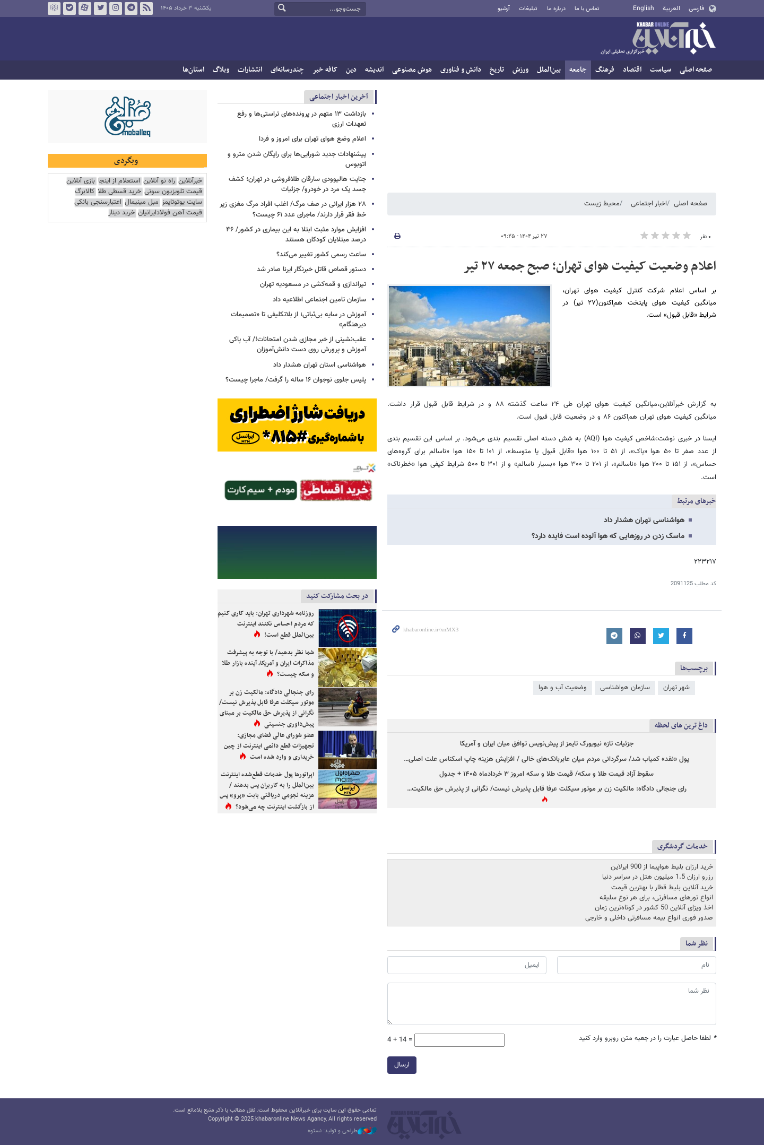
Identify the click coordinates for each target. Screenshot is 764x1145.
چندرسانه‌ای (287, 70)
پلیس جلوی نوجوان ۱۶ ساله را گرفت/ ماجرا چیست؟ (295, 380)
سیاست (660, 70)
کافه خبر (324, 70)
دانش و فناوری (460, 70)
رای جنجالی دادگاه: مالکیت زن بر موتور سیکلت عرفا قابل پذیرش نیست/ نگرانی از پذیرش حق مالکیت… (547, 789)
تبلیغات (528, 8)
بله (69, 8)
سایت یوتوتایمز (182, 202)
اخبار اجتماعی (649, 203)
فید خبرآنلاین (146, 8)
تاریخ (497, 70)
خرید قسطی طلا (119, 192)
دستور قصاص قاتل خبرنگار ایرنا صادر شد (311, 269)
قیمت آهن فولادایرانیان (170, 213)
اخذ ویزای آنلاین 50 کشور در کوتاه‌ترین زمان (654, 908)
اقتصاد (632, 70)
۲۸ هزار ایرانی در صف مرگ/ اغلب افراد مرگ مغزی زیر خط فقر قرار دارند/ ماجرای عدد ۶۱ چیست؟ (293, 209)
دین (351, 70)
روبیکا (54, 8)
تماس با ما (587, 8)
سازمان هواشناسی (625, 687)
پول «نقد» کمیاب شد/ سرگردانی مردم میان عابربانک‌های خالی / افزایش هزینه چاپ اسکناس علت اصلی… (546, 759)
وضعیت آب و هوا (563, 687)
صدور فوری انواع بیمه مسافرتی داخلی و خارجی (649, 918)
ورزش (520, 70)
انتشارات (250, 70)
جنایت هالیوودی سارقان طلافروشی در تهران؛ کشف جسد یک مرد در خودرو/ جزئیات (297, 184)
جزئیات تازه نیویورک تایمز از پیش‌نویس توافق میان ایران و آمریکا (546, 744)
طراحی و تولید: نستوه (342, 1131)
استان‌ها (193, 70)
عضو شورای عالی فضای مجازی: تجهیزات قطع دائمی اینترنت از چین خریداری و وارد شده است (269, 746)
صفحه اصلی (696, 70)
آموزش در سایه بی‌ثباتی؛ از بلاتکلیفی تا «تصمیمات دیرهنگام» (298, 319)
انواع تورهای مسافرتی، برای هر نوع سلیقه (656, 897)
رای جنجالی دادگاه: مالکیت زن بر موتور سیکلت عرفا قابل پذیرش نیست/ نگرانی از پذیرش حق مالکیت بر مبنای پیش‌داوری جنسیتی (266, 708)
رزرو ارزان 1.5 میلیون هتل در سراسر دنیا (657, 877)
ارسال (402, 1065)
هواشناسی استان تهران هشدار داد (319, 365)
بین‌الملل (549, 70)
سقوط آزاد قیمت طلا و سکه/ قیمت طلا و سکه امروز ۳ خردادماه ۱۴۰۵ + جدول (546, 774)
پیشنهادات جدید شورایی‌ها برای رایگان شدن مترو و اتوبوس (297, 159)
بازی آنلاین (80, 181)
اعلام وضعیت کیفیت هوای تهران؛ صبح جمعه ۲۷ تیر (589, 266)
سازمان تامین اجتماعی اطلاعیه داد (319, 299)
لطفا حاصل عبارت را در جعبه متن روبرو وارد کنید (647, 1039)
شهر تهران (676, 687)
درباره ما (556, 8)
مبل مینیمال (142, 202)
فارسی (696, 8)
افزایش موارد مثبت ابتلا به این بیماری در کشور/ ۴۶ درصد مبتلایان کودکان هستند (296, 234)
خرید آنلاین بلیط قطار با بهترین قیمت (662, 887)
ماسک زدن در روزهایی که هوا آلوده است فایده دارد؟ (608, 536)
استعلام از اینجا (119, 181)
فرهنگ (604, 70)
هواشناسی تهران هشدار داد (644, 520)
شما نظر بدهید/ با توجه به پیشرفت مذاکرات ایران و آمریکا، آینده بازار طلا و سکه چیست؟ (268, 663)
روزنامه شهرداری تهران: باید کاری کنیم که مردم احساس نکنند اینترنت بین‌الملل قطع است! (266, 624)
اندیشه (374, 70)
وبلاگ (221, 70)
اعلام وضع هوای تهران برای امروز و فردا (312, 139)
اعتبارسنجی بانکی (97, 202)
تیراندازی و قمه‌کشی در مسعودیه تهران (313, 284)
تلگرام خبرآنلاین (131, 8)
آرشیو (504, 8)
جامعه (578, 70)
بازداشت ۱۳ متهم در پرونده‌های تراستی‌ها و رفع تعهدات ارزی (301, 119)
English (643, 8)
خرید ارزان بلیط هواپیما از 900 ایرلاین (662, 867)
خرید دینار (121, 213)
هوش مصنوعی (412, 70)
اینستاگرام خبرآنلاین (115, 8)
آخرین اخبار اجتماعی (338, 97)
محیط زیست (602, 203)
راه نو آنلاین (159, 181)
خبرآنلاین (658, 39)
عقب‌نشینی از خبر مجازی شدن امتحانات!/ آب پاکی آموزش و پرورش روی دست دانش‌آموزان (297, 344)
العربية (671, 8)
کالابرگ (84, 192)
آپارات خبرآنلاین (85, 8)
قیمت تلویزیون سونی (173, 192)
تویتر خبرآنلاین (100, 8)
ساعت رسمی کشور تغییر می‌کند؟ (321, 254)
